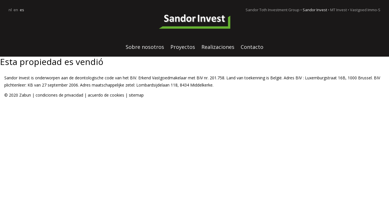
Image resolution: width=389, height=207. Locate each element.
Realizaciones (217, 46)
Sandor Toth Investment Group (272, 9)
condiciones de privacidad (59, 95)
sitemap (136, 95)
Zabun (25, 95)
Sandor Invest (315, 9)
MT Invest (338, 9)
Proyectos (182, 46)
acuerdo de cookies (106, 95)
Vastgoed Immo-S (365, 9)
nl (10, 9)
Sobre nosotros (145, 46)
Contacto (252, 46)
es (22, 9)
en (15, 9)
